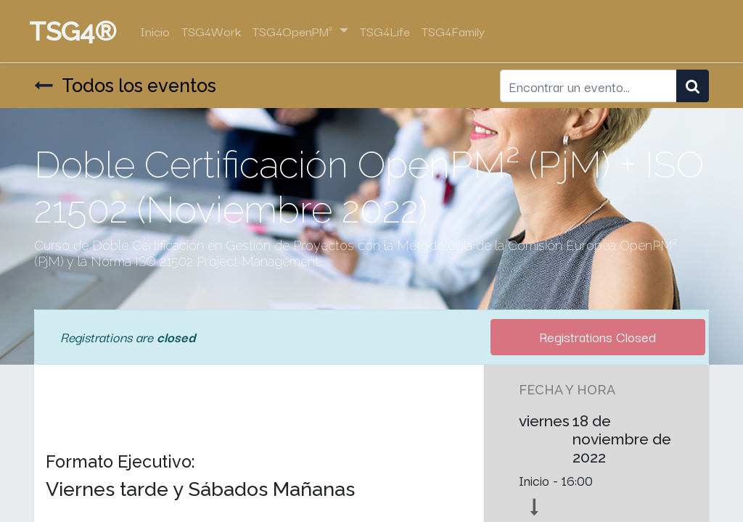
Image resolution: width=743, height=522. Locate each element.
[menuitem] (160, 31)
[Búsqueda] (692, 86)
